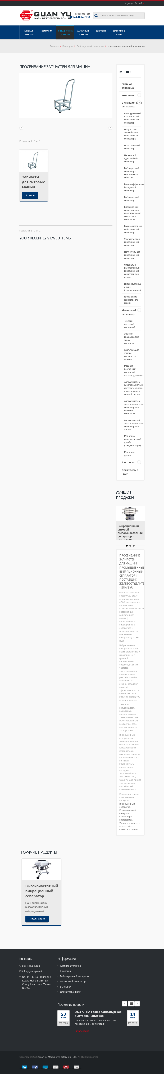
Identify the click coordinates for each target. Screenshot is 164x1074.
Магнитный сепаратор (83, 32)
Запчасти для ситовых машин (33, 182)
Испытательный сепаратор (132, 147)
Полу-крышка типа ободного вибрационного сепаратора (131, 134)
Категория (67, 46)
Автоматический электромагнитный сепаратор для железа (133, 425)
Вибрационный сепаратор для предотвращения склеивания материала (132, 213)
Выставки (101, 30)
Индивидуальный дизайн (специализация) (132, 287)
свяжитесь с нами (128, 829)
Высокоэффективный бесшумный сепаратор (134, 187)
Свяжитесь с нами (119, 32)
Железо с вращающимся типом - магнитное (131, 338)
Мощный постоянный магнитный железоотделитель (133, 370)
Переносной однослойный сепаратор (131, 158)
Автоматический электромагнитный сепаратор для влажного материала (133, 407)
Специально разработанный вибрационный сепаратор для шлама (131, 271)
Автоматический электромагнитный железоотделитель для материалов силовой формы (133, 388)
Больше (30, 195)
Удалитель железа (128, 823)
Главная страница (29, 32)
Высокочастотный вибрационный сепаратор (133, 229)
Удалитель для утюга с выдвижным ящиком (131, 355)
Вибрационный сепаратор (65, 32)
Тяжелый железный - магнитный (129, 324)
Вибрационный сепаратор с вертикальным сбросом (131, 173)
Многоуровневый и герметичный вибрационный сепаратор (132, 118)
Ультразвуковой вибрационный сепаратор (132, 242)
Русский (138, 3)
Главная (54, 46)
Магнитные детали (129, 454)
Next (137, 1003)
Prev (124, 1003)
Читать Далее (82, 1031)
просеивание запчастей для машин (131, 300)
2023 (63, 1023)
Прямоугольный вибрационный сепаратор (132, 255)
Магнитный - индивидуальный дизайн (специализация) (132, 441)
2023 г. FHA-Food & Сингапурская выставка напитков (98, 1014)
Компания (47, 30)
